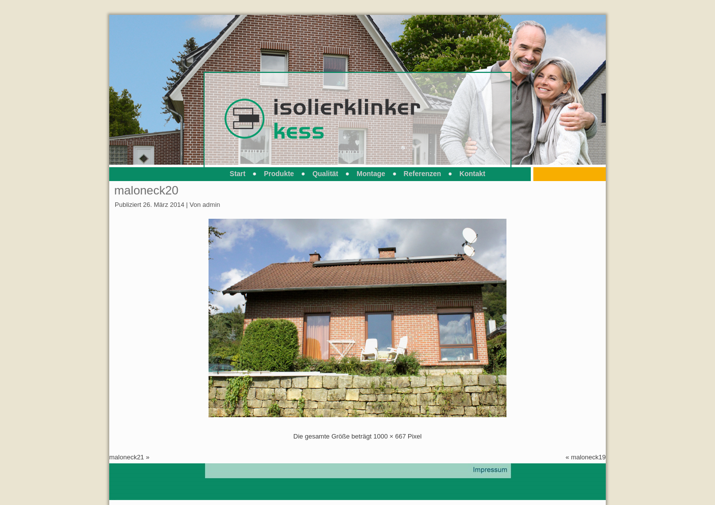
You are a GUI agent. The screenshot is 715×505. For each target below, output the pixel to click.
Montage (371, 174)
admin (211, 204)
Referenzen (422, 174)
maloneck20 (146, 190)
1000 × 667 (389, 436)
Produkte (279, 174)
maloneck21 (126, 457)
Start (238, 174)
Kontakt (472, 174)
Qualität (325, 174)
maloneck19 (588, 457)
